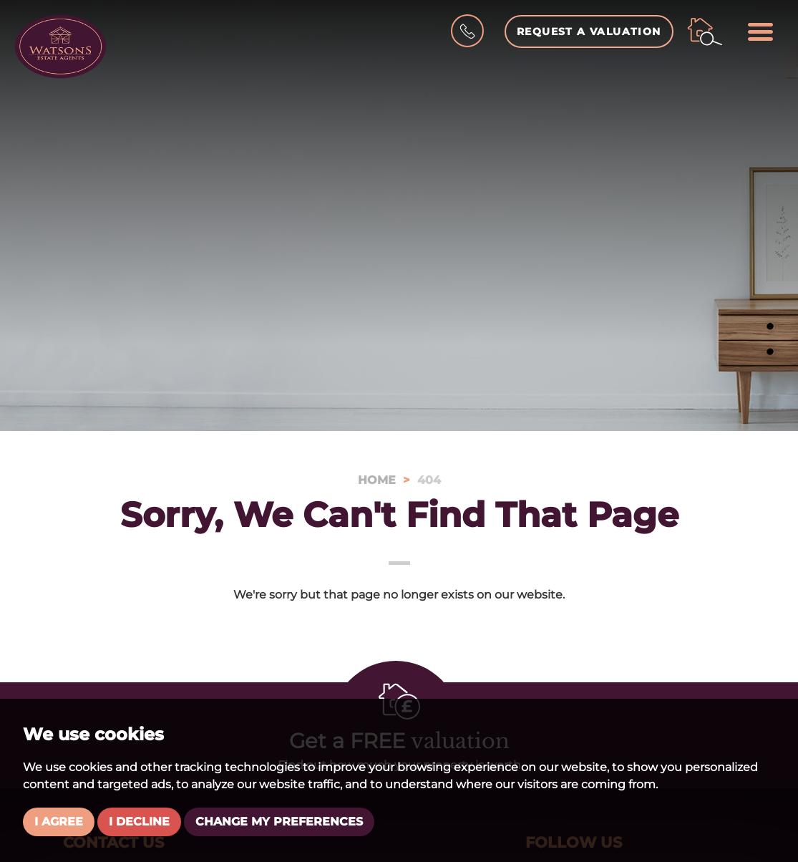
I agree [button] (58, 821)
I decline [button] (139, 821)
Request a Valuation (589, 31)
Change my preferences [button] (279, 821)
